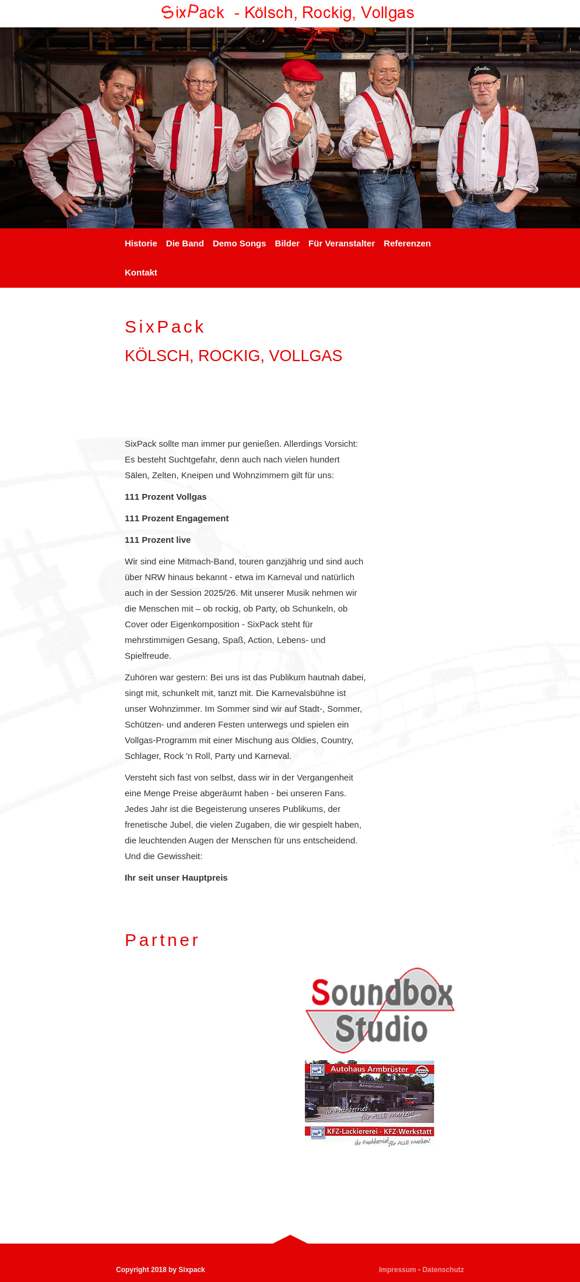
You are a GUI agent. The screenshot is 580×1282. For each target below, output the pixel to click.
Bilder (287, 243)
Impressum (397, 1270)
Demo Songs (239, 243)
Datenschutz (443, 1270)
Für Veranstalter (341, 243)
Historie (141, 243)
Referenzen (407, 243)
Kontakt (141, 272)
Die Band (185, 243)
